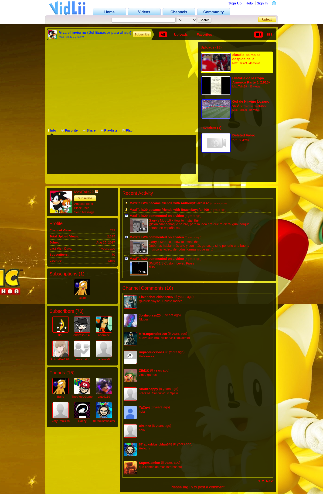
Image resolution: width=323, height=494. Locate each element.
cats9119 (104, 396)
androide (104, 335)
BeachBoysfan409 (195, 210)
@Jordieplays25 (150, 301)
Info (52, 130)
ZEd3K (144, 370)
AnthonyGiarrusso (195, 203)
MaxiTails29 (239, 63)
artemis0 (104, 359)
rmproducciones (151, 352)
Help (249, 3)
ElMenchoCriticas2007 (156, 297)
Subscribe (142, 34)
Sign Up (235, 3)
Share (89, 130)
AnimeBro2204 (61, 359)
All (163, 34)
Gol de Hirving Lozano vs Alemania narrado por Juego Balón (250, 103)
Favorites (204, 34)
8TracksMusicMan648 (108, 421)
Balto (82, 297)
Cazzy (82, 421)
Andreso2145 (82, 335)
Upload (267, 19)
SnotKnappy (148, 389)
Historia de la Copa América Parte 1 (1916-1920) (251, 80)
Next (270, 481)
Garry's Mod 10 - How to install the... (175, 220)
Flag (127, 130)
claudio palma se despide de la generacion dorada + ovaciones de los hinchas (249, 57)
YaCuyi (144, 407)
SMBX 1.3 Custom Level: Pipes (171, 263)
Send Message (84, 212)
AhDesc (145, 426)
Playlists (109, 130)
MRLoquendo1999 (153, 334)
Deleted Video (243, 135)
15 (70, 372)
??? (234, 140)
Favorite (69, 130)
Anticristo (82, 359)
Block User (81, 208)
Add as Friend (83, 203)
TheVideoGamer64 (84, 396)
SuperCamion (149, 463)
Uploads (181, 34)
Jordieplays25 (149, 315)
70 (79, 311)
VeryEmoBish (60, 421)
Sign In (262, 3)
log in (188, 487)
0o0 (60, 335)
